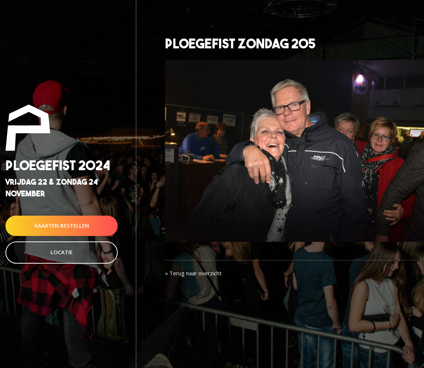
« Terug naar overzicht (193, 273)
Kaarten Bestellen (62, 225)
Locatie (62, 252)
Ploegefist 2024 (57, 165)
